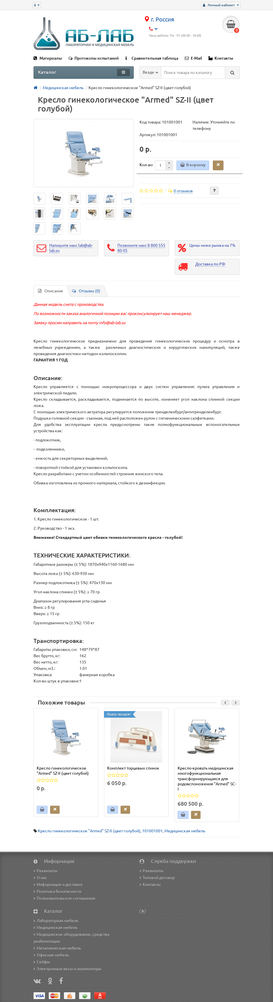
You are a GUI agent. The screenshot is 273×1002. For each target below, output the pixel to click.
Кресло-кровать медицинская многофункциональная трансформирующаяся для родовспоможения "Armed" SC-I (207, 778)
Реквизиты (46, 870)
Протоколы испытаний (93, 58)
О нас (40, 877)
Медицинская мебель (184, 831)
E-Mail (193, 58)
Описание (50, 291)
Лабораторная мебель (56, 920)
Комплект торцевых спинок (133, 768)
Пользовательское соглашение (64, 898)
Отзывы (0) (86, 291)
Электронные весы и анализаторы (67, 968)
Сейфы (42, 962)
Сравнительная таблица (151, 58)
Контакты (221, 58)
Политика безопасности (57, 891)
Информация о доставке (58, 884)
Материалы (48, 58)
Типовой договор (157, 877)
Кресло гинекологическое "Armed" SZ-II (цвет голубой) (89, 831)
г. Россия (159, 19)
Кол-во (146, 165)
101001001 (152, 831)
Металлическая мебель (57, 948)
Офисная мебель (51, 955)
